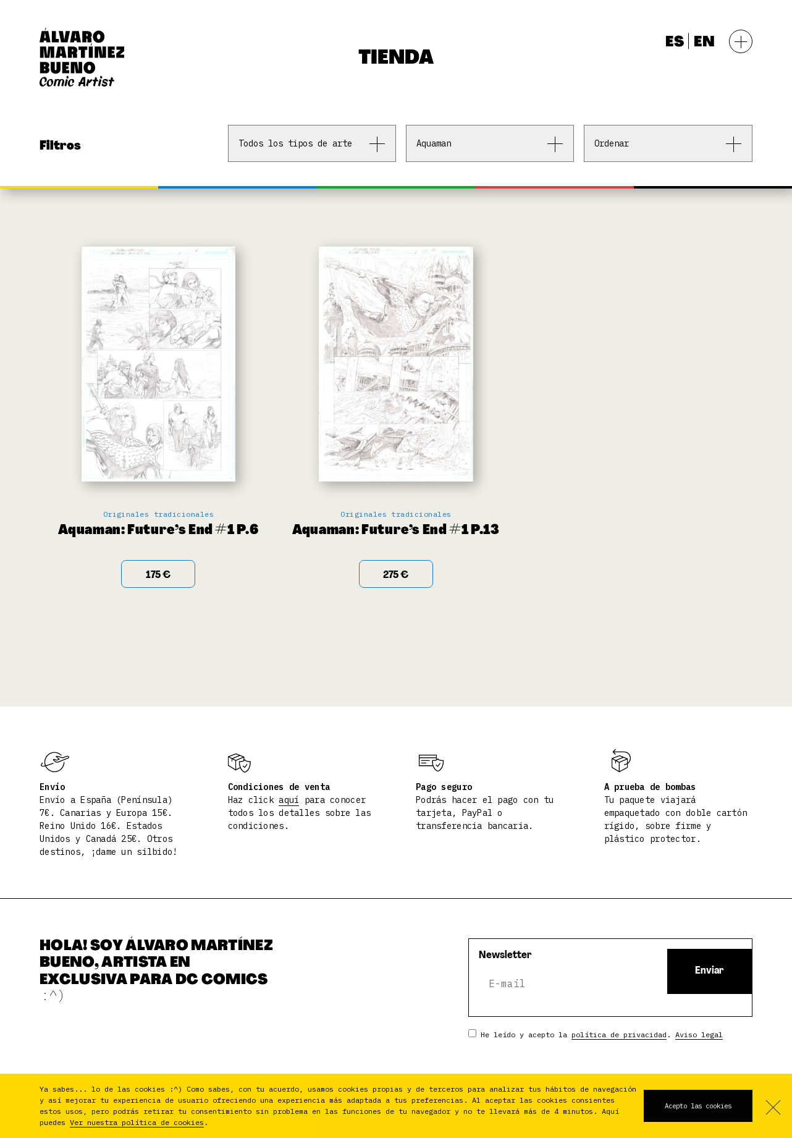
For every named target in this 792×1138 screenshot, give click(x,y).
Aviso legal (699, 1034)
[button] (214, 1123)
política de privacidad (619, 1034)
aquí (289, 799)
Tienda (396, 59)
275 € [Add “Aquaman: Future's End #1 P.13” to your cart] (395, 575)
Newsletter (505, 956)
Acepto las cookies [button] (698, 1106)
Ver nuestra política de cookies (137, 1122)
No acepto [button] (772, 1106)
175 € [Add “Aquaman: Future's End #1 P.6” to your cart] (158, 575)
